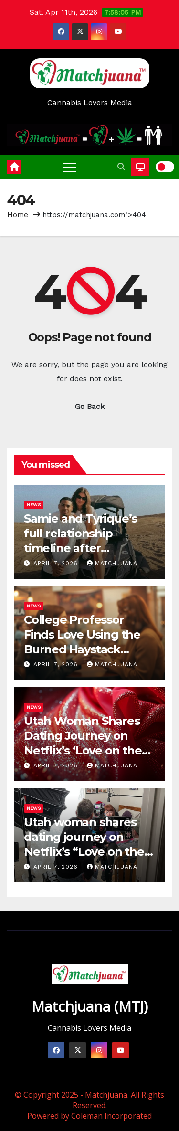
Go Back (90, 406)
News (34, 504)
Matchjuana (112, 563)
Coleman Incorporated (111, 1115)
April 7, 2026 (56, 563)
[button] (121, 166)
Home (17, 214)
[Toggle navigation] (69, 167)
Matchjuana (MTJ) (90, 1006)
